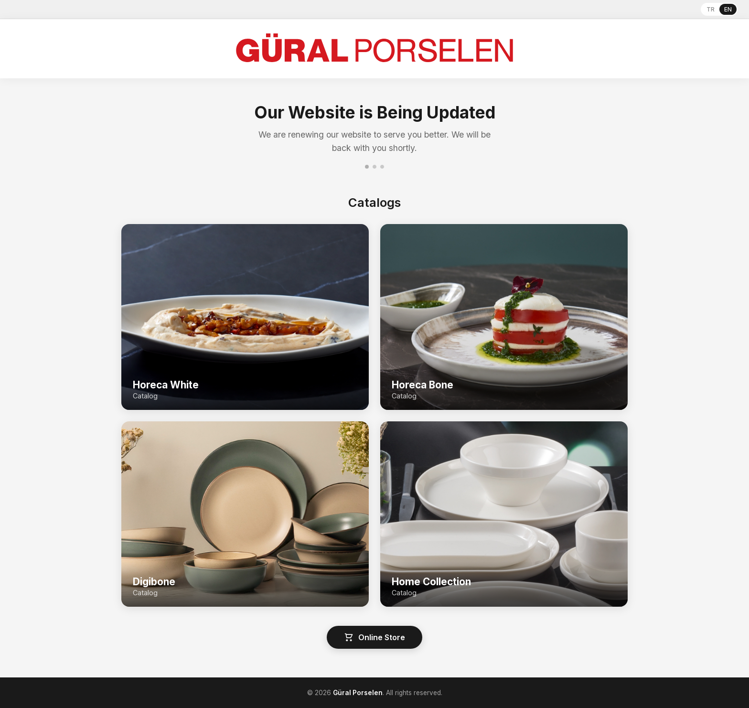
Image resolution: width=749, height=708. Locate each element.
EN (728, 9)
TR (710, 9)
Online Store (374, 637)
